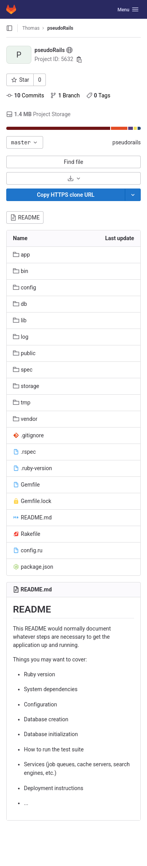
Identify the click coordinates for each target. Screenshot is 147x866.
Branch (65, 95)
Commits (25, 95)
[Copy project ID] (79, 59)
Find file (73, 162)
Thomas (31, 28)
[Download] (73, 178)
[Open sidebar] (9, 28)
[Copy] (65, 195)
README (25, 217)
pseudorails (127, 142)
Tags (98, 95)
